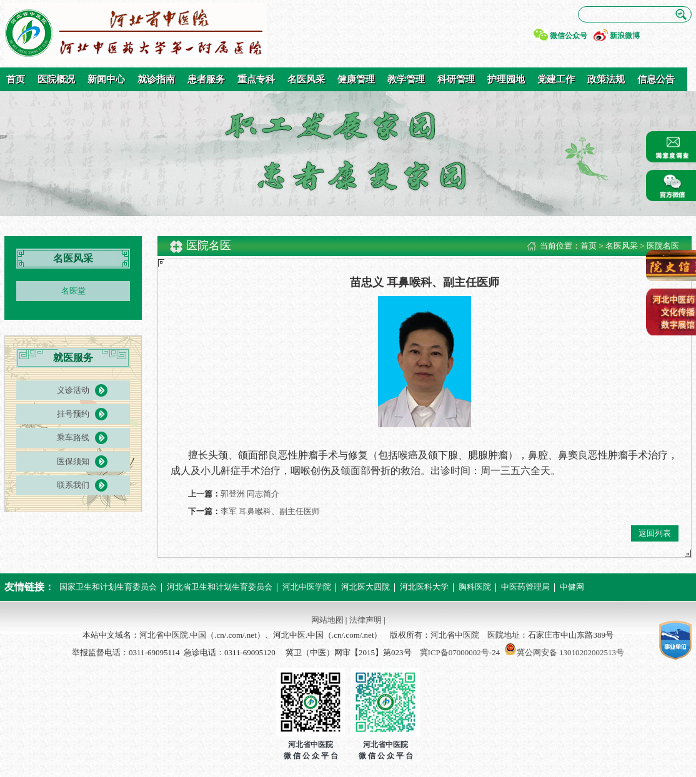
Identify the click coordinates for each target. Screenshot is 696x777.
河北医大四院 (365, 586)
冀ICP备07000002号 (454, 652)
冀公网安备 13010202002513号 (570, 652)
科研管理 (456, 79)
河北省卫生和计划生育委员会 (219, 586)
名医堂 (73, 290)
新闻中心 (106, 79)
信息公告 (656, 79)
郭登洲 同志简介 (250, 493)
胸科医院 (475, 586)
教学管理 (406, 79)
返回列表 (655, 533)
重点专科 (256, 79)
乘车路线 (73, 437)
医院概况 (56, 79)
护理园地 (506, 79)
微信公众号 (568, 35)
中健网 (572, 586)
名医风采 (306, 79)
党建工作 (556, 79)
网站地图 (327, 620)
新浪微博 (625, 35)
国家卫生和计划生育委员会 (108, 586)
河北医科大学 (424, 586)
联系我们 (73, 485)
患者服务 (206, 79)
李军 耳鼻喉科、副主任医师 (270, 511)
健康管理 (356, 79)
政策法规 (606, 79)
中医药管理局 (525, 586)
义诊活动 (73, 390)
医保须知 (73, 461)
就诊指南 (156, 79)
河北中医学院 (306, 586)
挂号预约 (73, 413)
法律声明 (365, 620)
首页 (15, 79)
